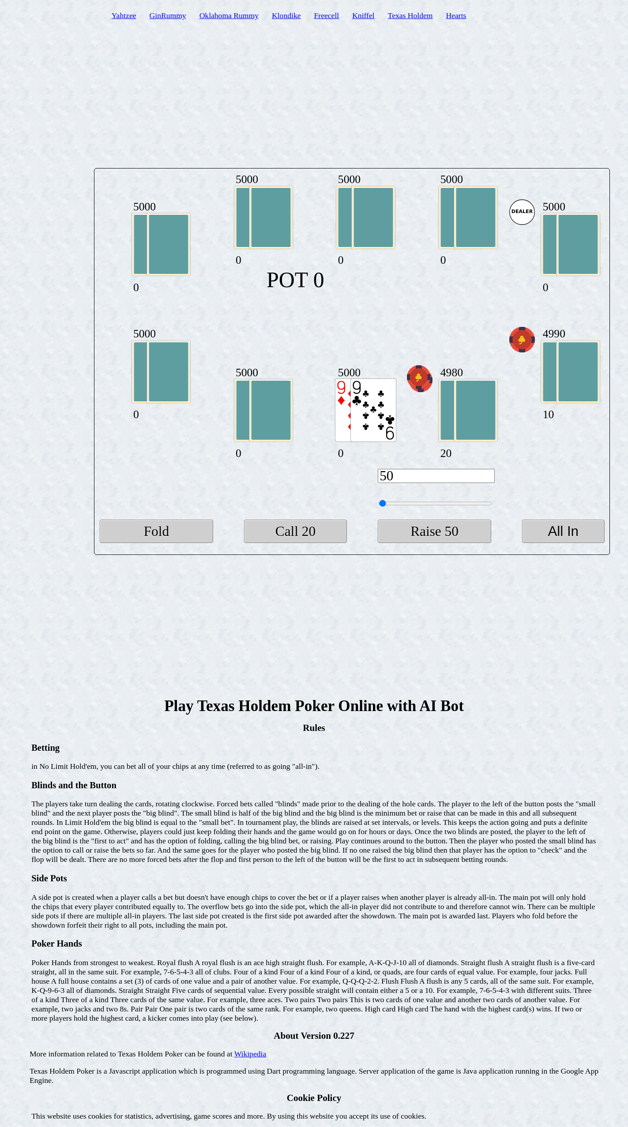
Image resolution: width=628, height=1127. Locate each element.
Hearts (456, 15)
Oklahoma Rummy (229, 15)
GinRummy (168, 15)
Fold (156, 531)
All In (563, 531)
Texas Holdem (410, 15)
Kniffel (363, 15)
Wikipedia (250, 1053)
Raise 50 (434, 531)
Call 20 (295, 531)
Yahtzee (124, 15)
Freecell (326, 15)
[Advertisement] (314, 100)
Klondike (286, 15)
